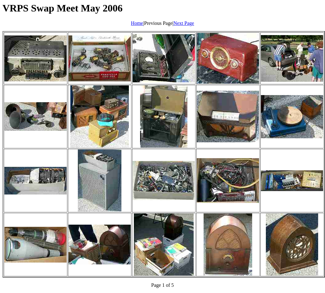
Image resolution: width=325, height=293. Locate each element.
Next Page (183, 23)
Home (137, 23)
